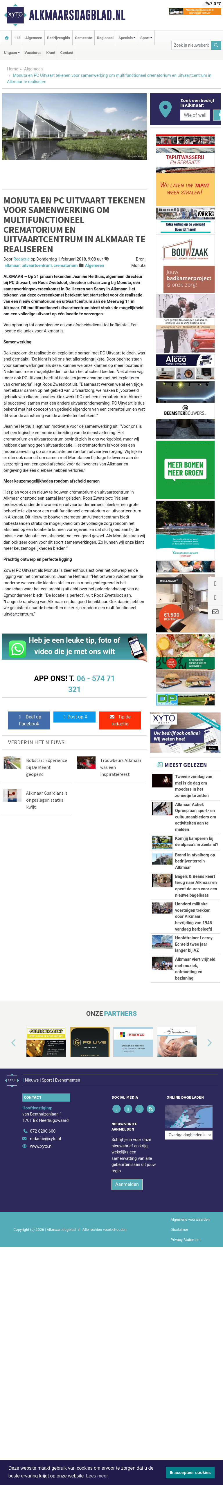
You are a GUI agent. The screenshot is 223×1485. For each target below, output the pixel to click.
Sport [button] (145, 38)
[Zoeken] (216, 45)
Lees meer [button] (97, 1475)
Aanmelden (127, 1302)
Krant (50, 52)
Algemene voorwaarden (190, 1337)
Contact (66, 52)
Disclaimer (179, 1347)
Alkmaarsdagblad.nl (77, 15)
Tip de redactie (120, 720)
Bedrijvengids (58, 38)
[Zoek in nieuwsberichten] (191, 45)
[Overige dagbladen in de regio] (189, 1236)
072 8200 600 (42, 1249)
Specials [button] (125, 38)
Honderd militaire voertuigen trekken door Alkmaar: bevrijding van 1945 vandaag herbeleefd (193, 955)
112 (17, 38)
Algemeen (33, 38)
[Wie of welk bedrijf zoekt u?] (194, 115)
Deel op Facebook (29, 720)
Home (12, 69)
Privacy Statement (186, 1357)
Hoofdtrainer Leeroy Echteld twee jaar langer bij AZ (194, 1014)
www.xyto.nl (41, 1264)
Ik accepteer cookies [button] (190, 1472)
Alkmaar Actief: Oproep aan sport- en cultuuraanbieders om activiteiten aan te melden (195, 817)
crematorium (66, 265)
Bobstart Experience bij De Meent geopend (46, 767)
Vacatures (33, 52)
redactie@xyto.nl (45, 1256)
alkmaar (12, 265)
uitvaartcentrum (36, 265)
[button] (7, 1164)
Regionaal (105, 38)
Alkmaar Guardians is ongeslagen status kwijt (47, 800)
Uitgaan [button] (10, 52)
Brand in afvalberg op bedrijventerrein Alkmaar (195, 861)
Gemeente (83, 38)
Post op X (74, 717)
